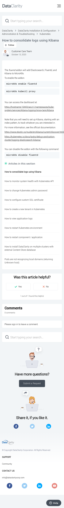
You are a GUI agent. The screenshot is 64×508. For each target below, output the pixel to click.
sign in (15, 324)
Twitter (32, 426)
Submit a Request (32, 383)
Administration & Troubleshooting (18, 33)
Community (7, 464)
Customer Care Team (22, 51)
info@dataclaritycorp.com (13, 477)
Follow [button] (11, 45)
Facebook (16, 426)
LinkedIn (48, 426)
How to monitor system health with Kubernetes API (29, 181)
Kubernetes (45, 33)
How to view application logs (18, 218)
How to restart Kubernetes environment (23, 227)
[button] (59, 6)
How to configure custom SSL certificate (24, 199)
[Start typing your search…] (32, 21)
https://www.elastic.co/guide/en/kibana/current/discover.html (34, 131)
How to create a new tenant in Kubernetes (25, 209)
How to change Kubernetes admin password (26, 190)
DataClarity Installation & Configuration (37, 30)
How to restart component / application (24, 237)
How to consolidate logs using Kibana (23, 171)
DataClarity (7, 30)
